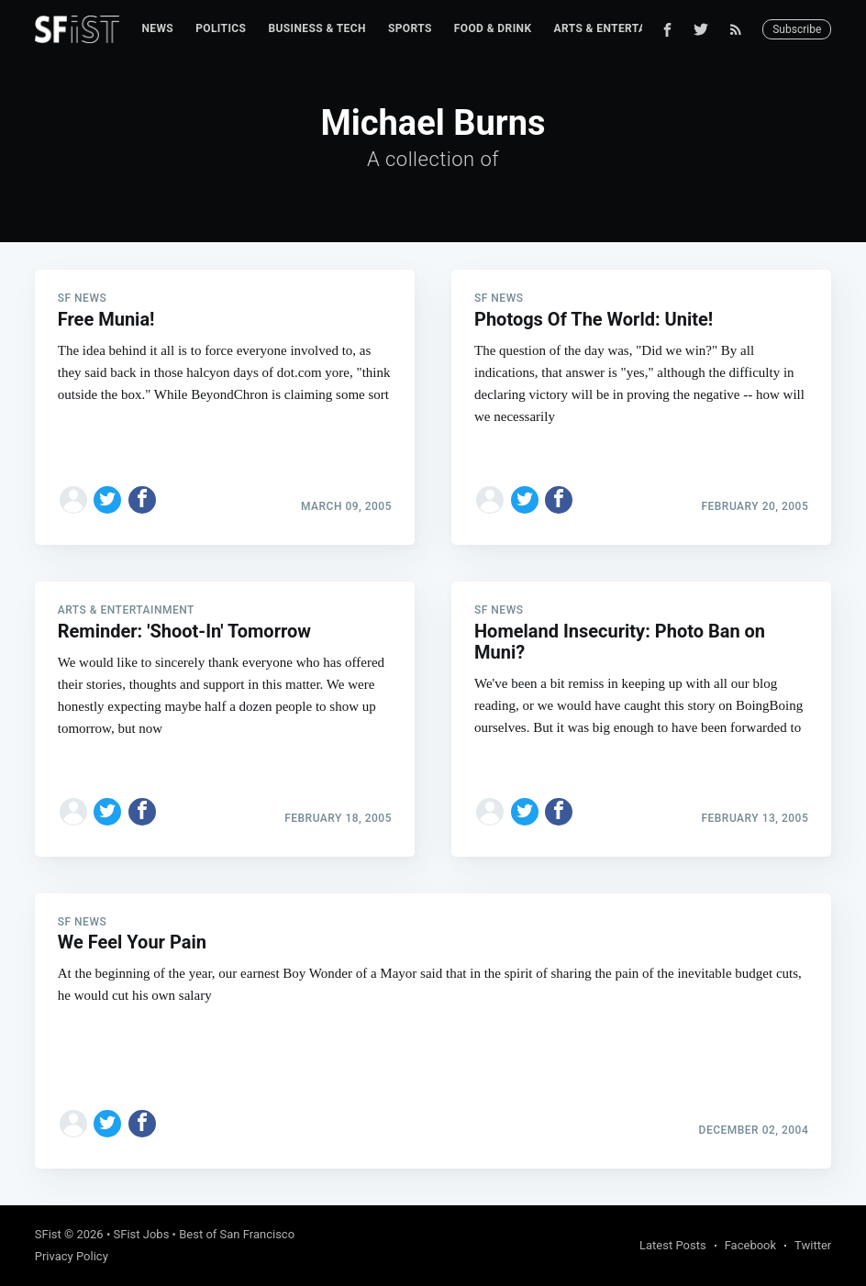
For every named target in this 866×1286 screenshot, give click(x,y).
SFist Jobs (142, 1234)
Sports (410, 28)
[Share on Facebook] (142, 500)
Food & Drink (493, 28)
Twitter (812, 1245)
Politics (220, 28)
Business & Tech (317, 28)
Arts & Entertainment (621, 28)
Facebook (750, 1245)
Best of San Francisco (236, 1234)
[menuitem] (157, 29)
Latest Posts (672, 1245)
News (157, 28)
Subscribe (796, 29)
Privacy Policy (71, 1256)
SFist (48, 1234)
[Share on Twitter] (107, 500)
